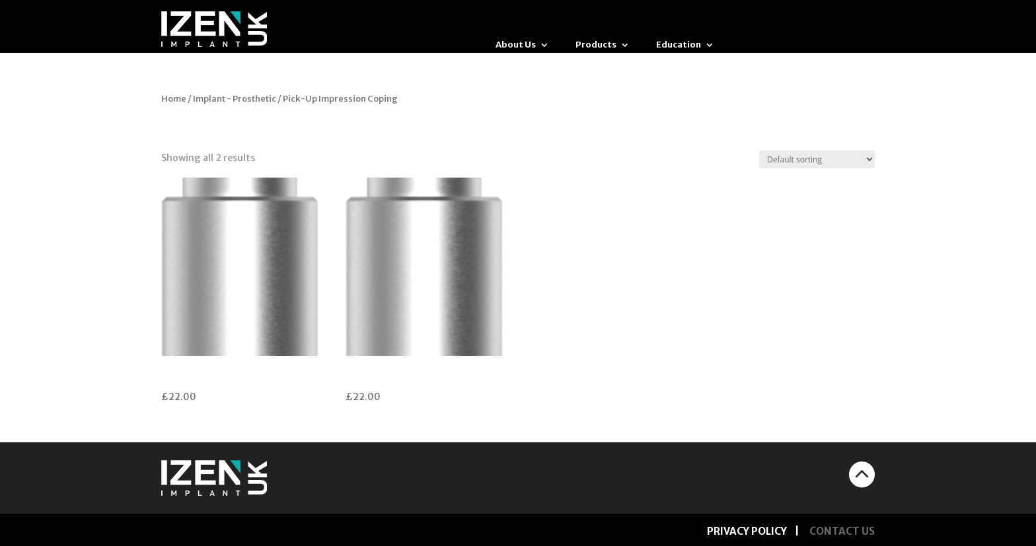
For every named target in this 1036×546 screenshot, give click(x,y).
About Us (516, 45)
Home (173, 98)
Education (678, 45)
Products (595, 45)
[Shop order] (817, 159)
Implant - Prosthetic (234, 98)
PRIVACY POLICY (747, 531)
